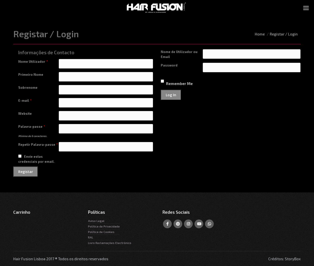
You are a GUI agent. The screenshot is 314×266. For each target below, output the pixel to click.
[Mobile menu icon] (306, 8)
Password (169, 65)
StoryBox (293, 258)
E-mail (25, 100)
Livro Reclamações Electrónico (109, 242)
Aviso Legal (96, 220)
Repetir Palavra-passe (38, 144)
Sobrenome (28, 88)
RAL (90, 237)
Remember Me (179, 83)
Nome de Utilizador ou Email (179, 54)
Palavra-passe (31, 126)
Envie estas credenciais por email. (36, 159)
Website (25, 114)
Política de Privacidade (104, 226)
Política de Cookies (101, 232)
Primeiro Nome (30, 74)
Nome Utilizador (33, 62)
